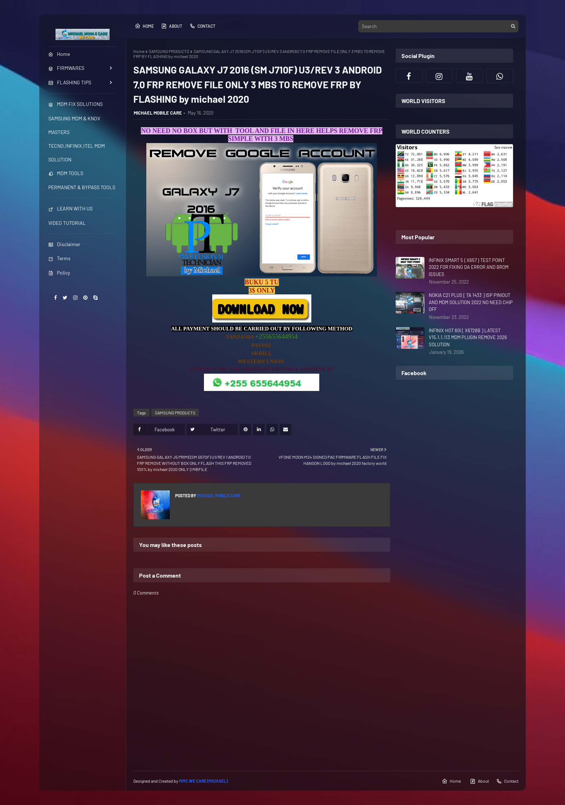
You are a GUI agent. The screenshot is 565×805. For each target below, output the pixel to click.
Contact (202, 26)
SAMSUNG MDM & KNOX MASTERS (74, 125)
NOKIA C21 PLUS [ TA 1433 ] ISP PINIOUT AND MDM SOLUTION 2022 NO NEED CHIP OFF (471, 302)
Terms (59, 258)
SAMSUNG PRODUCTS (169, 51)
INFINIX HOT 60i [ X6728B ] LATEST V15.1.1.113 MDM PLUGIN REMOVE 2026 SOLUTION (468, 337)
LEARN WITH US (70, 208)
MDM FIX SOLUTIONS (75, 104)
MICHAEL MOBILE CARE (158, 113)
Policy (59, 273)
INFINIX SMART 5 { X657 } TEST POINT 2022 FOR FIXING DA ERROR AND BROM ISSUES (468, 267)
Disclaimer (64, 244)
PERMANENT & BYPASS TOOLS (81, 187)
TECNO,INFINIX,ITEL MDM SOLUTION (76, 153)
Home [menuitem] (59, 54)
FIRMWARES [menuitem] (66, 68)
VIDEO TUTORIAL (67, 223)
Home (144, 26)
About (171, 26)
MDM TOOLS (65, 173)
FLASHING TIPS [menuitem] (69, 82)
